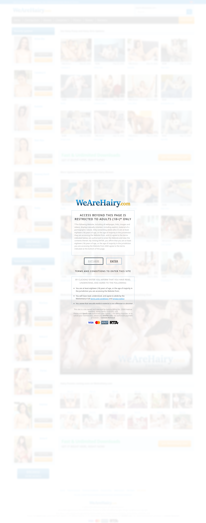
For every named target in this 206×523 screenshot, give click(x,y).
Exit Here (93, 261)
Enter (114, 261)
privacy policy (118, 298)
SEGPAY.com (108, 316)
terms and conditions (100, 298)
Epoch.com (87, 313)
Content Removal (108, 318)
